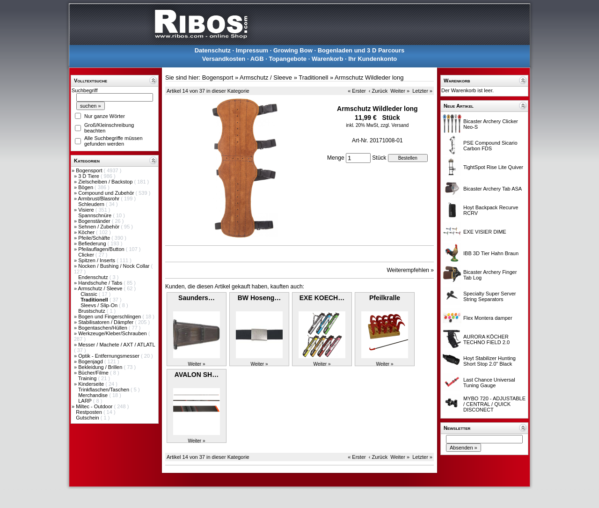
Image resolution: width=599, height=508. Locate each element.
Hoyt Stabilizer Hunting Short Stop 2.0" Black (489, 361)
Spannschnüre (95, 215)
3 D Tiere (89, 176)
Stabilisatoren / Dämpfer (106, 322)
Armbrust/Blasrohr (99, 198)
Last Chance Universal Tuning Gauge (489, 382)
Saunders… (196, 298)
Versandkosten (224, 58)
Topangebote (288, 58)
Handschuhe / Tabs (101, 283)
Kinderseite (91, 384)
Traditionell (313, 77)
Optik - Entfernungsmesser (109, 356)
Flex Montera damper (487, 318)
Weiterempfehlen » (410, 270)
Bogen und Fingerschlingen (110, 316)
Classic (89, 294)
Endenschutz (94, 277)
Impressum (252, 50)
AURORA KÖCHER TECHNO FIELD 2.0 (486, 339)
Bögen (86, 187)
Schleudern (92, 204)
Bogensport (89, 170)
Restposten (89, 412)
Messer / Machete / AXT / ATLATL (116, 344)
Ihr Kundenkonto (372, 58)
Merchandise (93, 395)
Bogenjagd (91, 361)
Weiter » (399, 91)
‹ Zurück (378, 91)
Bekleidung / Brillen (101, 367)
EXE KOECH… (322, 298)
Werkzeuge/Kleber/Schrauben (113, 333)
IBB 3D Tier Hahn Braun (491, 253)
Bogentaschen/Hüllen (103, 328)
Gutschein (88, 417)
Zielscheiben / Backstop (106, 181)
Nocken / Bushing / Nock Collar (114, 266)
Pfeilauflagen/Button (102, 249)
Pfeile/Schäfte (94, 238)
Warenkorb (327, 58)
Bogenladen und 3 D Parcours (361, 50)
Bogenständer (95, 221)
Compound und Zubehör (106, 193)
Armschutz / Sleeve (101, 288)
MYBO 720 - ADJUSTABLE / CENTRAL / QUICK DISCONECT (494, 404)
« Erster (357, 91)
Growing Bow (293, 50)
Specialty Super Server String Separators (489, 296)
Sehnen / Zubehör (99, 226)
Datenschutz (213, 50)
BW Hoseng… (259, 298)
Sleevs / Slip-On (99, 305)
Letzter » (422, 91)
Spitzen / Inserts (97, 260)
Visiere (86, 210)
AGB (257, 58)
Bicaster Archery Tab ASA (492, 188)
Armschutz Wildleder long (369, 77)
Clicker (86, 255)
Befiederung (92, 243)
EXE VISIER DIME (484, 232)
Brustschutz (92, 311)
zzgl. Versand (394, 125)
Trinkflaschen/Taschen (104, 389)
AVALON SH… (197, 374)
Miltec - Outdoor (95, 406)
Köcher (87, 232)
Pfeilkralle (384, 298)
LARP (85, 401)
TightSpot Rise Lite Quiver (493, 167)
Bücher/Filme (94, 372)
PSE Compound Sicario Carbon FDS (490, 145)
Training (88, 378)
